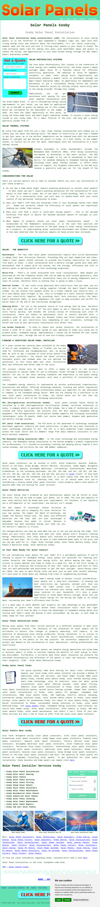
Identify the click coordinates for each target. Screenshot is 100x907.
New (28, 887)
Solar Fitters (19, 845)
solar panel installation (45, 709)
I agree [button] (59, 900)
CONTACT (83, 19)
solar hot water (80, 681)
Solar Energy (9, 848)
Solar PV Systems (51, 851)
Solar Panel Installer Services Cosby (31, 765)
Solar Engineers (65, 837)
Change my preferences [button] (80, 900)
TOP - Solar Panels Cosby (15, 867)
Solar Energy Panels (78, 843)
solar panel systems (85, 687)
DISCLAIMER (92, 19)
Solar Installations (79, 840)
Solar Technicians (45, 837)
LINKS (68, 19)
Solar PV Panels (26, 848)
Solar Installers (88, 845)
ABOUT (75, 19)
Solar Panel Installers (21, 837)
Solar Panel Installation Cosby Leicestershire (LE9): (31, 38)
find (10, 736)
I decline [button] (67, 900)
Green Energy (83, 837)
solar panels (17, 626)
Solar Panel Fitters (21, 840)
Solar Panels (67, 848)
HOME (61, 19)
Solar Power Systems (53, 843)
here (72, 760)
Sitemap (3, 887)
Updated (33, 887)
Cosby (72, 474)
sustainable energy (64, 84)
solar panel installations (17, 692)
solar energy (35, 67)
